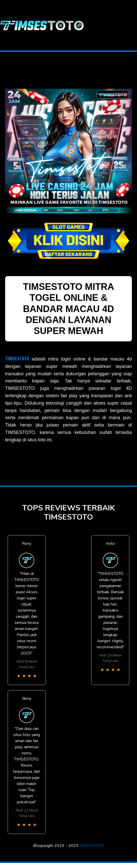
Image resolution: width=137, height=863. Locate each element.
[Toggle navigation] (133, 25)
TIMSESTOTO (17, 358)
